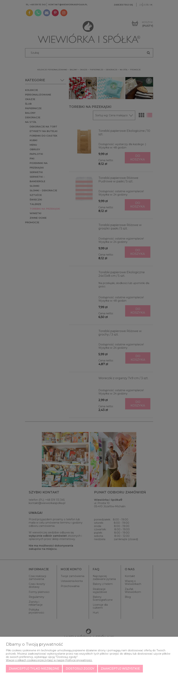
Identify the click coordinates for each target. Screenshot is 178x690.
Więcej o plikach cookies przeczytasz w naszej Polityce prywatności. (49, 660)
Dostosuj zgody (80, 668)
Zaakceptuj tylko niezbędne (34, 668)
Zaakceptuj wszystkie (120, 668)
